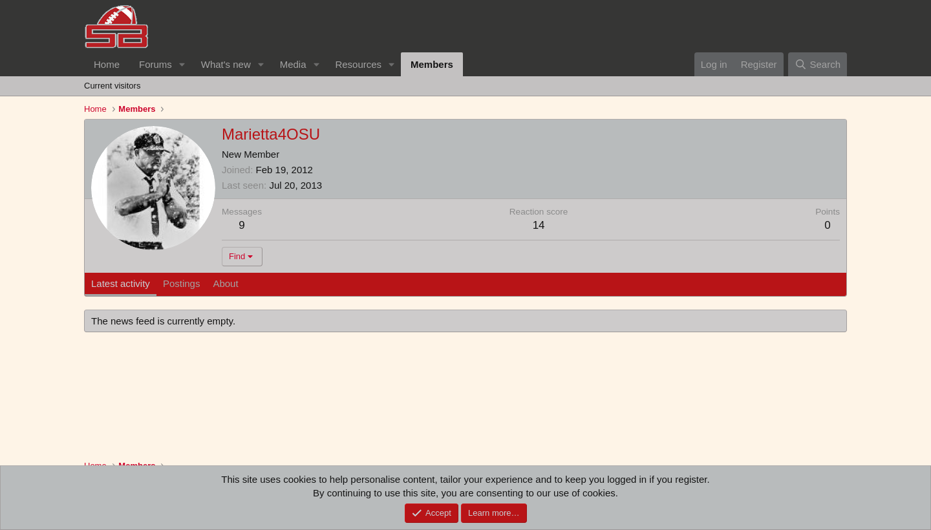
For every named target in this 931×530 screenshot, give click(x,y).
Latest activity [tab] (120, 283)
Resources (358, 64)
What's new (226, 64)
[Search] (817, 64)
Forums (155, 64)
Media (293, 64)
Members (432, 64)
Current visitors (112, 85)
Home (107, 64)
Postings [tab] (181, 283)
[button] (182, 64)
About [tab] (225, 283)
